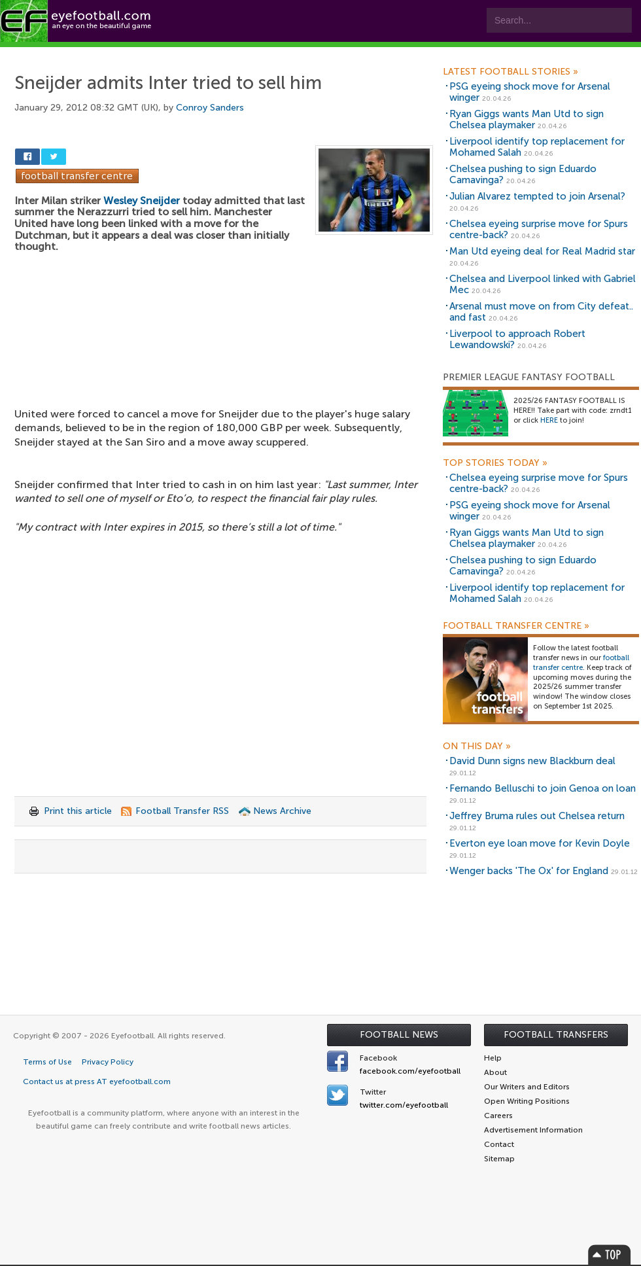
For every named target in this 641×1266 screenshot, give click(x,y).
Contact (408, 53)
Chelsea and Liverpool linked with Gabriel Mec (542, 284)
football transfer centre (581, 663)
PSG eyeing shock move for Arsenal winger (529, 91)
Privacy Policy (107, 1061)
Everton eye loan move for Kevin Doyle (539, 843)
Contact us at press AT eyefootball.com (97, 1081)
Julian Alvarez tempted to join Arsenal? (537, 196)
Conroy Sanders (210, 107)
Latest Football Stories (510, 72)
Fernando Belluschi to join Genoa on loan (542, 788)
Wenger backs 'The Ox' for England (528, 871)
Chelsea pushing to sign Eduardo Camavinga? (523, 174)
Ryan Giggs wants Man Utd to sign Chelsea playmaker (526, 119)
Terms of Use (47, 1061)
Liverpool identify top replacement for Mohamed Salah (537, 146)
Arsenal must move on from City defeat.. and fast (541, 311)
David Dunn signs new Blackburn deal (532, 761)
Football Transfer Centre (516, 626)
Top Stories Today (495, 463)
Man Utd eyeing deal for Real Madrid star (542, 251)
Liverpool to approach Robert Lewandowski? (517, 339)
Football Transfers (556, 1034)
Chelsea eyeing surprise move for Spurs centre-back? (538, 229)
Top (609, 1254)
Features (194, 53)
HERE (549, 420)
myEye (336, 53)
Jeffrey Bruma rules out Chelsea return (537, 816)
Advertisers (487, 53)
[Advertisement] (223, 321)
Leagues (266, 53)
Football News (399, 1034)
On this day (477, 746)
